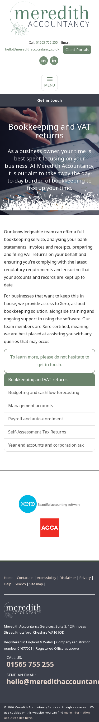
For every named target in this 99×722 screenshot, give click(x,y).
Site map (36, 584)
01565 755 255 (47, 42)
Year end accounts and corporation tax (46, 445)
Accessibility (46, 577)
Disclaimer (68, 577)
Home (8, 577)
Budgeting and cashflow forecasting (43, 392)
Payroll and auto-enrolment (35, 419)
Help (7, 584)
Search (20, 584)
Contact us (25, 577)
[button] (49, 100)
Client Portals (77, 49)
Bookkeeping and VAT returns (38, 379)
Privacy (85, 577)
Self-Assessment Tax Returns (37, 432)
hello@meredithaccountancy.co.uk (32, 49)
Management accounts (30, 405)
